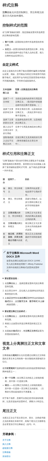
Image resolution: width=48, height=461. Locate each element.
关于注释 (6, 440)
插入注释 (6, 444)
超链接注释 (7, 448)
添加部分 (6, 456)
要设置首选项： (12, 278)
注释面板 (6, 452)
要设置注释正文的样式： (16, 311)
